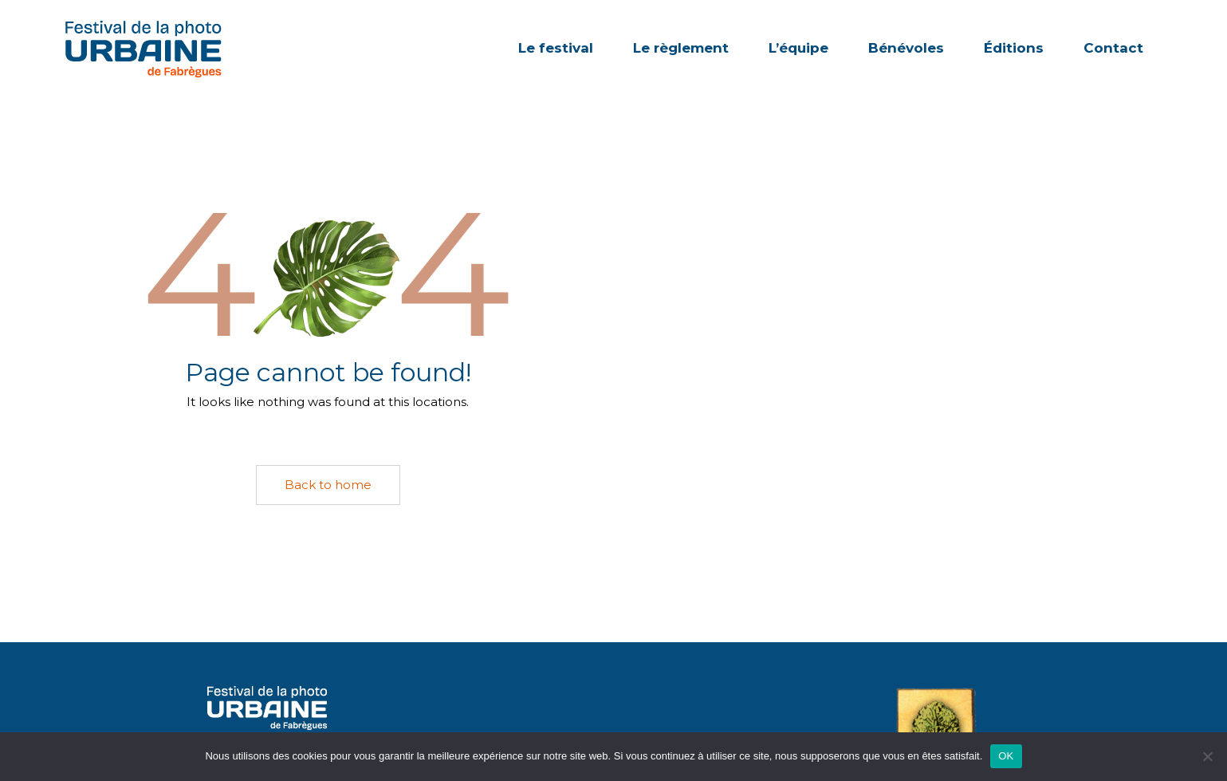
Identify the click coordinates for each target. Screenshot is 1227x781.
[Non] (1207, 756)
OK (1005, 756)
